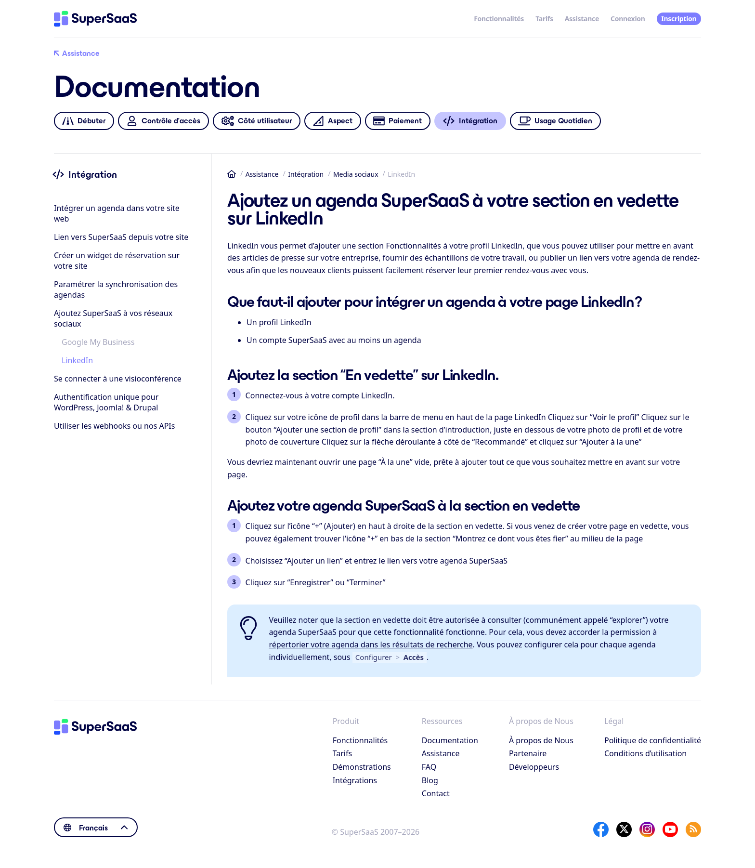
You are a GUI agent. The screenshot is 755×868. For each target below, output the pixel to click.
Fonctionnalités (499, 18)
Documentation (450, 740)
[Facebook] (601, 829)
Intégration (306, 174)
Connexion (628, 18)
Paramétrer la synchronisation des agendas (116, 289)
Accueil (231, 174)
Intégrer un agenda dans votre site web (117, 213)
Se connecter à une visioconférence (118, 378)
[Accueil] (95, 18)
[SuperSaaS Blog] (693, 829)
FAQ (429, 767)
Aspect (332, 121)
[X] (624, 829)
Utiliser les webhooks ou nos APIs (114, 426)
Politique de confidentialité (652, 740)
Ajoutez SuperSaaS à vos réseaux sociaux (113, 318)
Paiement (397, 121)
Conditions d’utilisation (645, 753)
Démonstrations (362, 767)
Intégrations (355, 780)
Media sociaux (355, 174)
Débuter (83, 121)
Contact (436, 793)
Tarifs (544, 18)
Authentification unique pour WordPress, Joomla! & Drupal (106, 402)
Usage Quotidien (555, 121)
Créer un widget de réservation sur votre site (117, 260)
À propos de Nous (541, 740)
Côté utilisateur (256, 121)
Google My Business (98, 342)
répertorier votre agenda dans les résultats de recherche (370, 644)
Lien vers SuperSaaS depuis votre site (121, 237)
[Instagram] (647, 829)
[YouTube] (670, 829)
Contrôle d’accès (163, 121)
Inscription (678, 18)
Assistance (582, 18)
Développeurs (534, 767)
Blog (430, 780)
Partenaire (528, 753)
